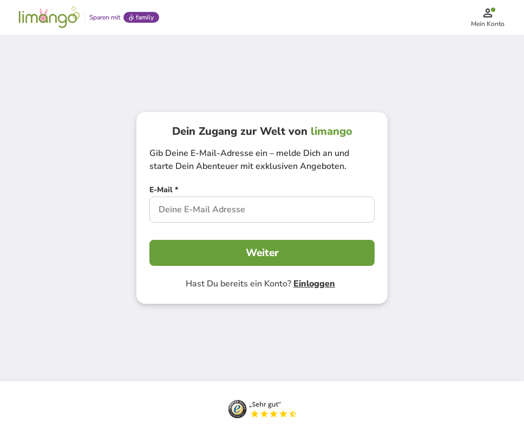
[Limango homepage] (49, 17)
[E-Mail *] (163, 191)
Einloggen (314, 284)
